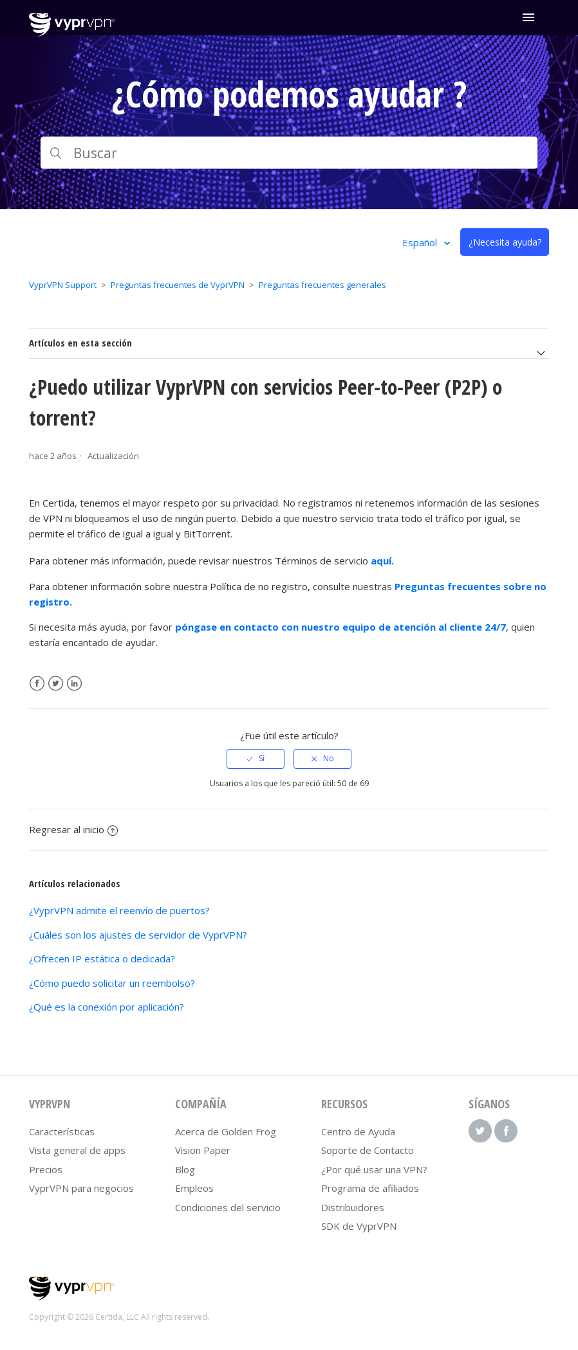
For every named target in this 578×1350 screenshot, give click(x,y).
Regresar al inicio (73, 829)
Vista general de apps (77, 1150)
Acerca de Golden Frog (225, 1131)
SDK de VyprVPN (358, 1226)
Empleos (194, 1188)
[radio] (255, 758)
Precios (45, 1169)
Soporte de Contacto (367, 1150)
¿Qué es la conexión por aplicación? (106, 1006)
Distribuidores (352, 1207)
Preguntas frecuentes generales (322, 285)
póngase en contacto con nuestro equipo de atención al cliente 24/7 (340, 626)
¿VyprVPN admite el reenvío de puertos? (119, 910)
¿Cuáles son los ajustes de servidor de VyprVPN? (138, 934)
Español (421, 242)
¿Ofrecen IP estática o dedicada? (102, 958)
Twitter (56, 684)
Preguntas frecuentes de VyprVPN (178, 285)
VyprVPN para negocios (81, 1188)
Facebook (37, 684)
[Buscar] (289, 153)
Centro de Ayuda (358, 1131)
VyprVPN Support (63, 285)
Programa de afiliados (370, 1188)
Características (62, 1131)
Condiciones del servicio (228, 1207)
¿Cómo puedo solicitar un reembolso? (112, 983)
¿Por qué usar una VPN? (374, 1169)
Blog (185, 1169)
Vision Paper (202, 1150)
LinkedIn (74, 684)
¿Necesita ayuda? (505, 242)
